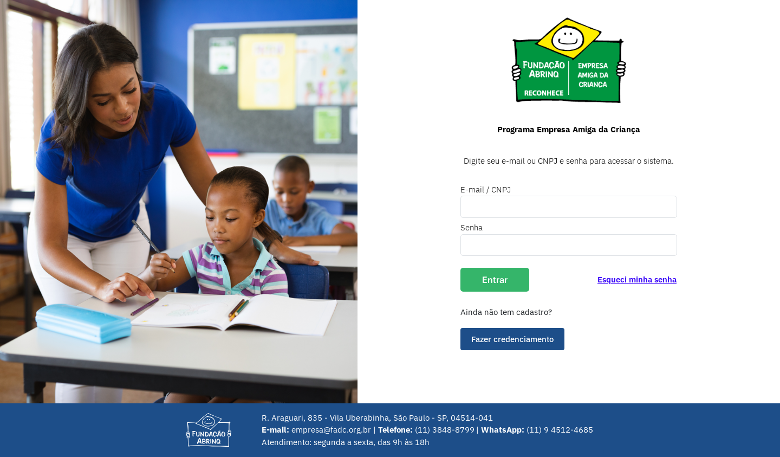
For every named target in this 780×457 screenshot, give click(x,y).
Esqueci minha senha (637, 279)
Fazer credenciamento (512, 338)
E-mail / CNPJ (485, 189)
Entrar (495, 279)
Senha (471, 227)
